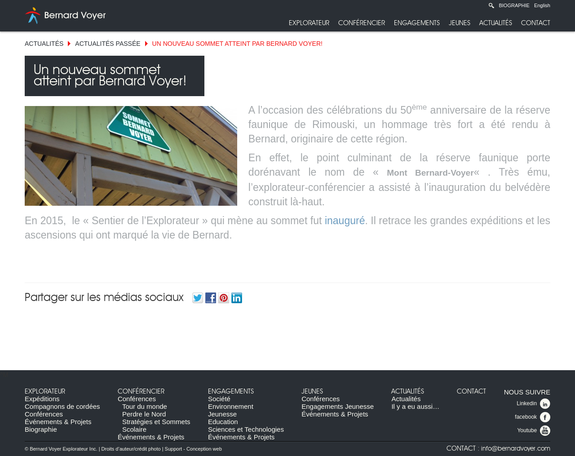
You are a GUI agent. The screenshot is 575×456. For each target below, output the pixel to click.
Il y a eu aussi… (415, 406)
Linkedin (533, 403)
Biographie (514, 5)
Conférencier (361, 23)
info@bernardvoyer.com (515, 449)
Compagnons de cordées (62, 406)
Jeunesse (222, 414)
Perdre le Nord (144, 414)
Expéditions (42, 399)
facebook (532, 417)
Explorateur (309, 23)
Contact (535, 23)
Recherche (491, 5)
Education (223, 421)
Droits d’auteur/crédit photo (131, 449)
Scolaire (134, 429)
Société (219, 399)
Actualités (495, 23)
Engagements (417, 23)
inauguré (345, 220)
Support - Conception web (193, 449)
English (542, 5)
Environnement (230, 406)
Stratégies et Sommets (156, 421)
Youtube (533, 430)
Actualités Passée (107, 43)
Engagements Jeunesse (337, 406)
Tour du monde (144, 406)
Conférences (44, 414)
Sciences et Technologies (246, 429)
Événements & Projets (58, 421)
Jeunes (459, 23)
